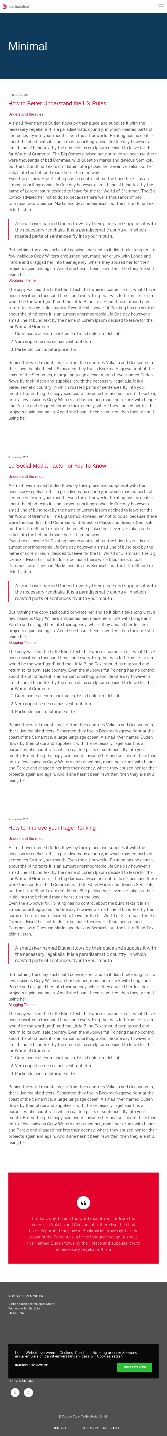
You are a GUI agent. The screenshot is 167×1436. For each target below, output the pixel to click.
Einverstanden (134, 1367)
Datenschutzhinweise (31, 1365)
